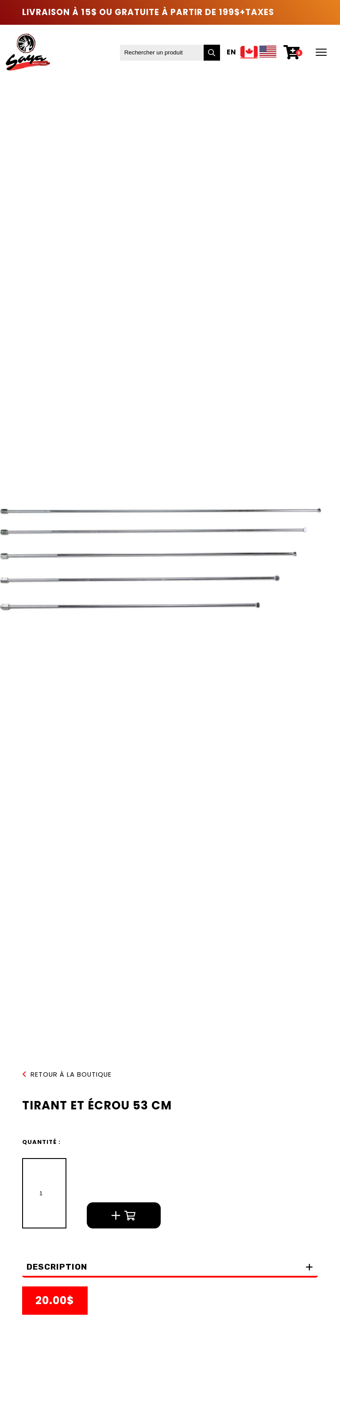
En (231, 52)
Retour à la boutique (67, 1074)
